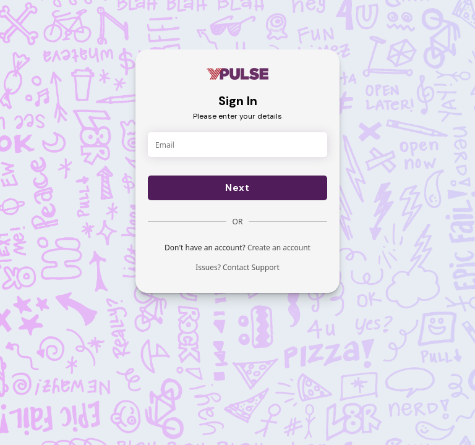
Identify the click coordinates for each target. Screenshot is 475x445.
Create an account (278, 247)
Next (237, 188)
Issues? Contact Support (237, 267)
